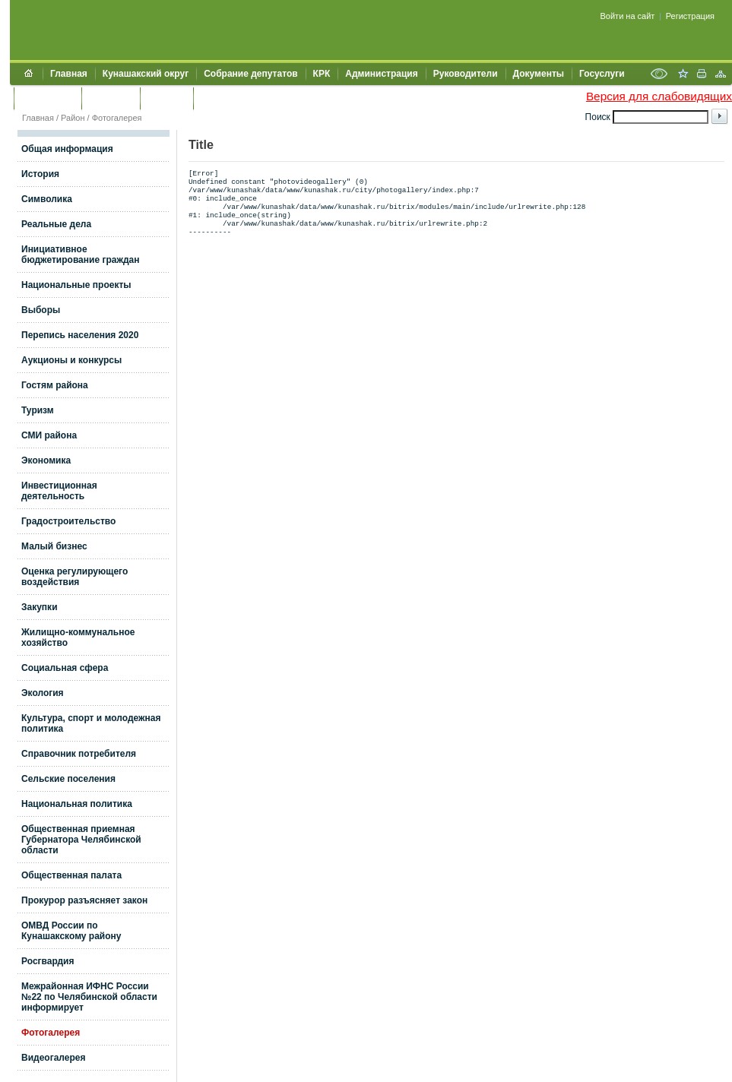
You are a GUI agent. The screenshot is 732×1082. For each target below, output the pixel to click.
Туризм (37, 410)
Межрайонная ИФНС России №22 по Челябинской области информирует (89, 997)
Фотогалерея (117, 117)
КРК (322, 73)
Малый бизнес (54, 546)
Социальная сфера (64, 668)
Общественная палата (71, 875)
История (40, 174)
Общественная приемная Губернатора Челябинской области (81, 840)
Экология (42, 693)
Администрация (381, 73)
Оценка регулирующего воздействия (74, 576)
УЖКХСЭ (166, 98)
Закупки (39, 607)
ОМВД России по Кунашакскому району (71, 930)
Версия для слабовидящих (659, 96)
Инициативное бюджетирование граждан (80, 254)
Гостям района (54, 385)
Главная (68, 73)
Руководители (465, 73)
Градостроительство (68, 521)
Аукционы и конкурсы (71, 360)
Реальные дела (56, 224)
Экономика (46, 460)
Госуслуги (602, 73)
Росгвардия (47, 961)
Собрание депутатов (250, 73)
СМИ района (49, 435)
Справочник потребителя (78, 753)
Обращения (47, 98)
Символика (46, 199)
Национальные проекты (76, 285)
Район (72, 117)
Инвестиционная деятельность (59, 490)
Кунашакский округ (146, 73)
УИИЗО (216, 98)
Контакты (110, 98)
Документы (538, 73)
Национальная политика (76, 804)
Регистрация (690, 16)
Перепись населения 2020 (79, 335)
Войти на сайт (627, 16)
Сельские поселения (68, 779)
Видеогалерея (53, 1057)
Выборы (40, 310)
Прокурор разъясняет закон (84, 900)
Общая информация (67, 149)
